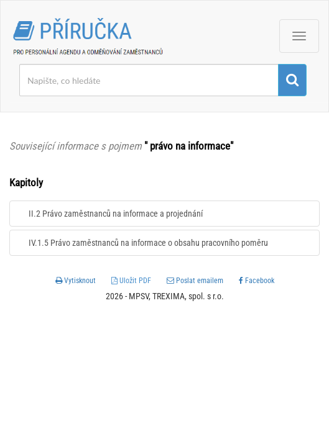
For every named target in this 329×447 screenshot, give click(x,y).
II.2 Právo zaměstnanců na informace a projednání (116, 214)
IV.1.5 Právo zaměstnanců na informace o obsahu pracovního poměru (148, 243)
